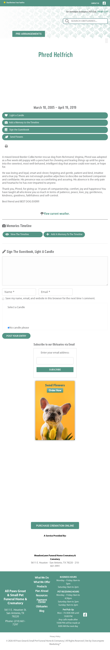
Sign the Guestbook (17, 129)
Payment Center (42, 601)
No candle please (19, 328)
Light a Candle (14, 115)
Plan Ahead (41, 591)
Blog (41, 611)
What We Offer (42, 582)
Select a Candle (16, 307)
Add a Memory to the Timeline (22, 122)
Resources (42, 596)
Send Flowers (14, 137)
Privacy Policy (55, 637)
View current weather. (57, 214)
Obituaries (42, 607)
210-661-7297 (102, 11)
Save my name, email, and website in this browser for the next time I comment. (50, 299)
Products (42, 587)
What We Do (42, 578)
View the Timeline (17, 234)
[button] (106, 40)
